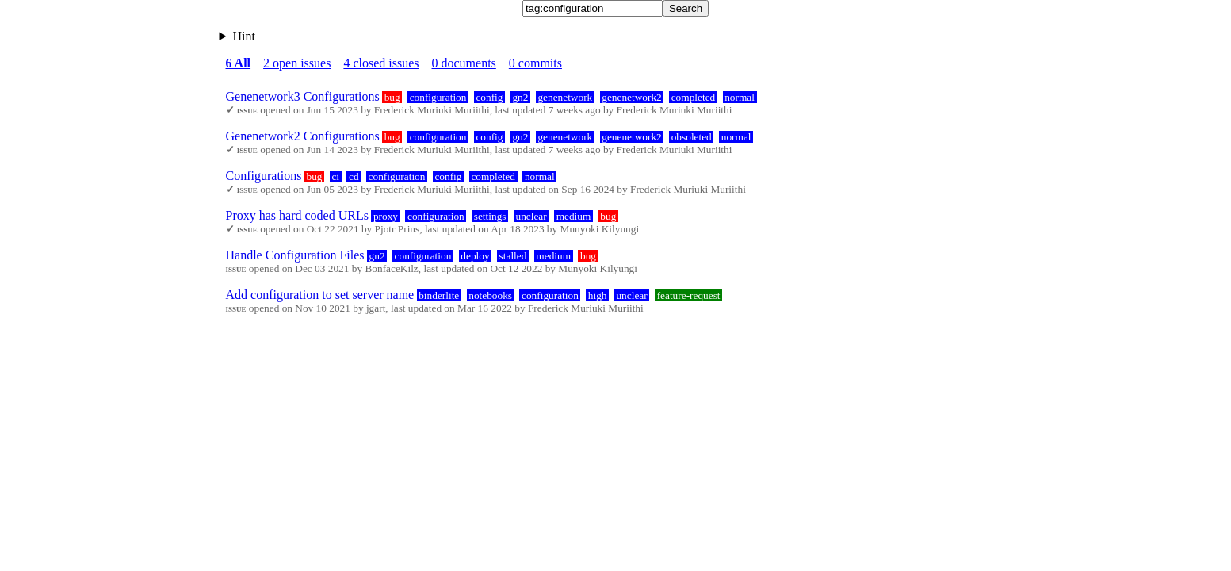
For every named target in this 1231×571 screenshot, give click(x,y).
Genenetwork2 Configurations (303, 136)
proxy (385, 216)
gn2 (520, 97)
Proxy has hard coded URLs (297, 215)
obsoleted (691, 137)
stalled (513, 256)
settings (490, 216)
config (489, 97)
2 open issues (297, 63)
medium (573, 216)
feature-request (689, 295)
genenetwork (564, 97)
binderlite (439, 295)
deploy (475, 256)
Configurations (264, 175)
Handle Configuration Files (295, 255)
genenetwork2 (632, 97)
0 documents (464, 63)
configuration (438, 97)
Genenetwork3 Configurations (303, 96)
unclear (530, 216)
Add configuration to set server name (320, 294)
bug (392, 97)
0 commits (535, 63)
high (597, 295)
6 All (238, 63)
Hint (243, 36)
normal (739, 97)
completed (693, 97)
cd (354, 176)
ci (335, 176)
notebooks (490, 295)
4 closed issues (381, 63)
